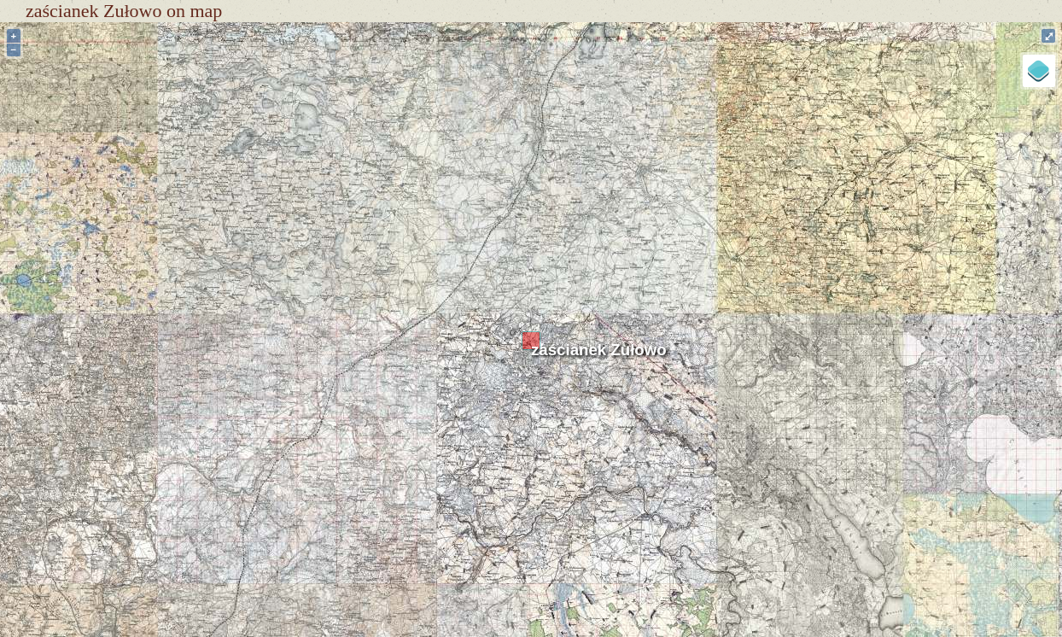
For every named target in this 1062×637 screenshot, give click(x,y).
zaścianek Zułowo (599, 350)
